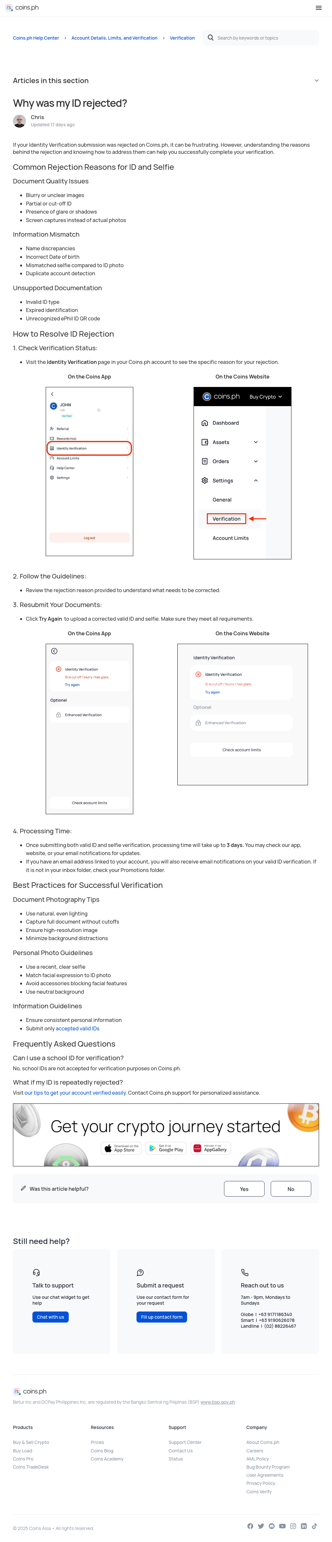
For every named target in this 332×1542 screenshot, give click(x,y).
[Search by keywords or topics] (261, 37)
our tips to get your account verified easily (75, 1092)
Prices (97, 1442)
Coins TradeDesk (31, 1467)
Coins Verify (259, 1491)
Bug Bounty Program (268, 1467)
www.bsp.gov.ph (217, 1402)
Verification (182, 38)
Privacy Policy (260, 1483)
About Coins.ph (262, 1442)
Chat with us (50, 1317)
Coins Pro (23, 1459)
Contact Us (181, 1451)
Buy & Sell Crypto (31, 1442)
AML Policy (257, 1459)
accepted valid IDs (78, 1028)
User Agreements (264, 1475)
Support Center (185, 1442)
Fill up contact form (162, 1317)
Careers (254, 1451)
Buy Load (22, 1451)
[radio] (244, 1189)
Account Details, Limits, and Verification (114, 38)
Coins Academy (107, 1459)
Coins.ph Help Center (36, 38)
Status (176, 1459)
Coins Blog (102, 1451)
